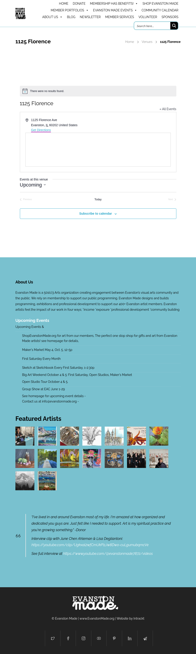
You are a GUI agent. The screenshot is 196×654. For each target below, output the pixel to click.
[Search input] (152, 26)
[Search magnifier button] (174, 25)
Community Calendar (160, 10)
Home (129, 42)
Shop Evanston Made (160, 3)
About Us (52, 17)
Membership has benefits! (114, 3)
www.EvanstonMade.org (96, 618)
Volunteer (147, 17)
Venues (147, 42)
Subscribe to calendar (95, 213)
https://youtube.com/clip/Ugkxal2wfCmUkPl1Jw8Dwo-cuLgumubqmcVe (90, 545)
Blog (71, 17)
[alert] (98, 91)
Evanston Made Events (115, 10)
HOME (63, 3)
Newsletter (90, 17)
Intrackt (138, 618)
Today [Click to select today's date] (98, 199)
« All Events (168, 109)
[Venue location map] (98, 149)
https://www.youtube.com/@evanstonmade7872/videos (108, 553)
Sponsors (170, 17)
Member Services (119, 17)
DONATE (79, 3)
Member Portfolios (70, 10)
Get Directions (41, 130)
